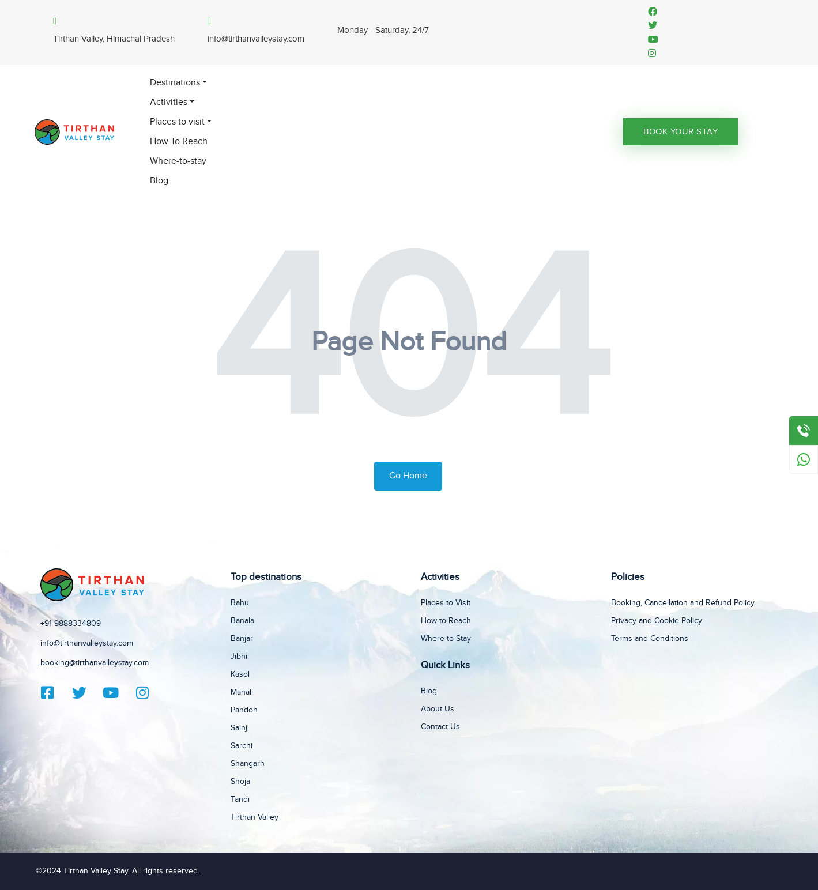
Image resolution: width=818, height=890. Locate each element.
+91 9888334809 (70, 623)
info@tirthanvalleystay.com (86, 643)
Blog (159, 180)
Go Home (408, 475)
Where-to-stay (178, 161)
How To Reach (179, 141)
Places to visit (177, 121)
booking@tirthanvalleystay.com (94, 663)
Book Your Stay (680, 132)
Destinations (175, 82)
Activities (168, 102)
